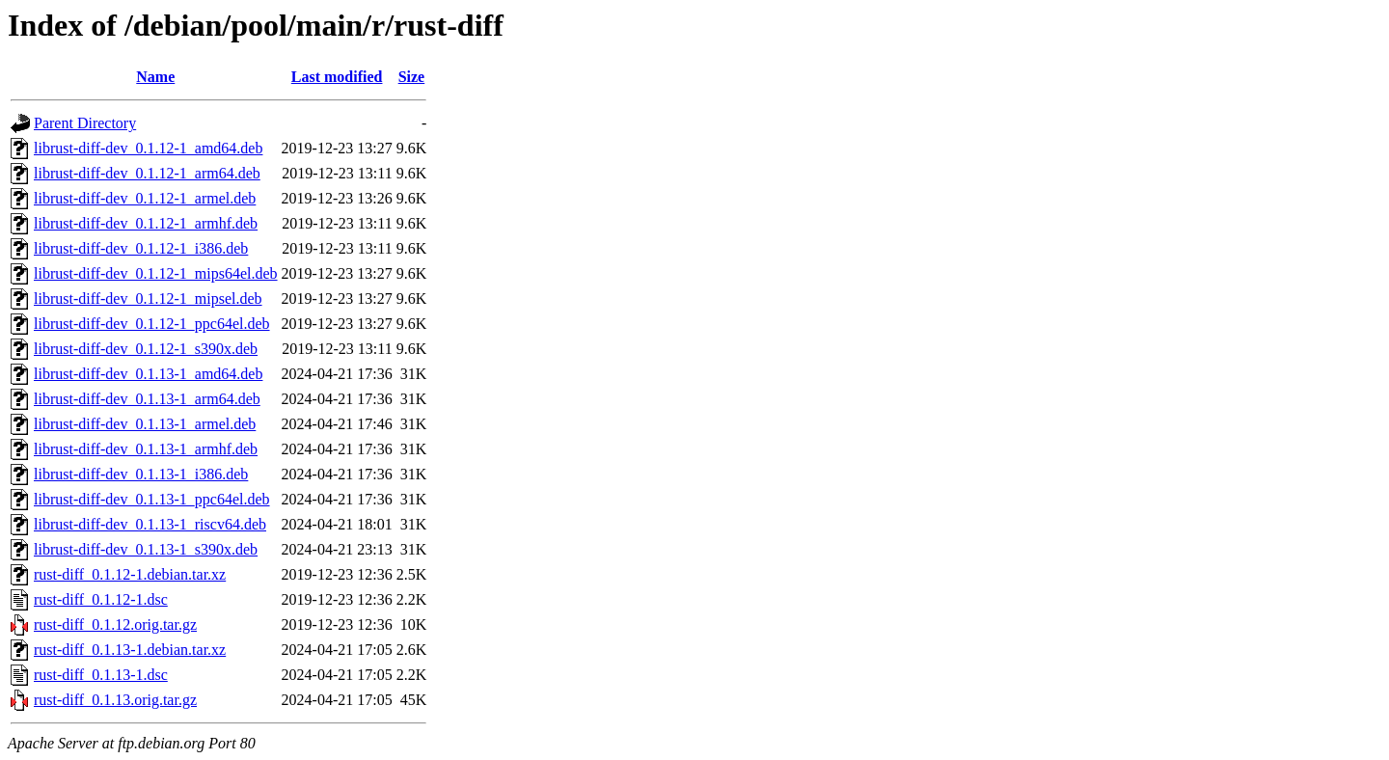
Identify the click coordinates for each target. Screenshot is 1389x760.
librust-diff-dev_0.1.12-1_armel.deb (145, 198)
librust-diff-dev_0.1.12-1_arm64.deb (147, 173)
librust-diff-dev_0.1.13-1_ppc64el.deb (152, 499)
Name (155, 76)
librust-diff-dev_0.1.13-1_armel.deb (145, 424)
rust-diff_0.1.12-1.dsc (101, 599)
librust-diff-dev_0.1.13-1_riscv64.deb (150, 524)
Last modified (337, 76)
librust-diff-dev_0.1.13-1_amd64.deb (148, 374)
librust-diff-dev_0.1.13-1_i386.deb (141, 474)
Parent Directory (85, 123)
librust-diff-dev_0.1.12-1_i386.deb (141, 248)
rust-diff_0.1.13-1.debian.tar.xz (130, 649)
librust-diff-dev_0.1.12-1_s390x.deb (146, 348)
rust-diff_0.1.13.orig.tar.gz (115, 700)
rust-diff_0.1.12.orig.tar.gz (115, 624)
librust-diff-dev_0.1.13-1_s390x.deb (146, 549)
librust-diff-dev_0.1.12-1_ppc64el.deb (152, 323)
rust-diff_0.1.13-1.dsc (101, 674)
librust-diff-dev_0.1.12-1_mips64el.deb (156, 273)
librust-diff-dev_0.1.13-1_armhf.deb (146, 449)
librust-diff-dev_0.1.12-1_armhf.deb (146, 223)
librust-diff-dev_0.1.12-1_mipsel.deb (148, 298)
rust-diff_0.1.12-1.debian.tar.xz (130, 574)
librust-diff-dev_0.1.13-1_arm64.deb (147, 399)
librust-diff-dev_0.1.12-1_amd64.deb (148, 148)
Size (411, 76)
